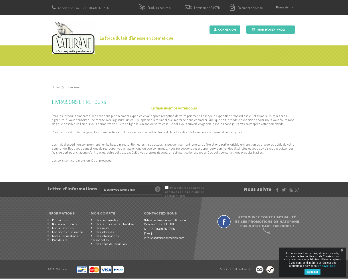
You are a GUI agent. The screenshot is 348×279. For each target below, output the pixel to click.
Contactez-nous (257, 72)
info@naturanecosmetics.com (164, 238)
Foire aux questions (65, 236)
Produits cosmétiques (117, 72)
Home (56, 87)
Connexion (227, 29)
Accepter (312, 271)
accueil (83, 72)
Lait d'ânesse (206, 72)
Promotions (60, 220)
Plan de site (59, 240)
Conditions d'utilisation (67, 232)
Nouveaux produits (64, 224)
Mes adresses (104, 232)
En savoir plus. (327, 265)
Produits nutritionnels (166, 72)
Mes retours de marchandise (114, 224)
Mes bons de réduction (111, 244)
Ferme (229, 72)
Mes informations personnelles (105, 238)
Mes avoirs (102, 228)
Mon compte (103, 213)
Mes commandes (106, 220)
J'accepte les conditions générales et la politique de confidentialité (184, 192)
